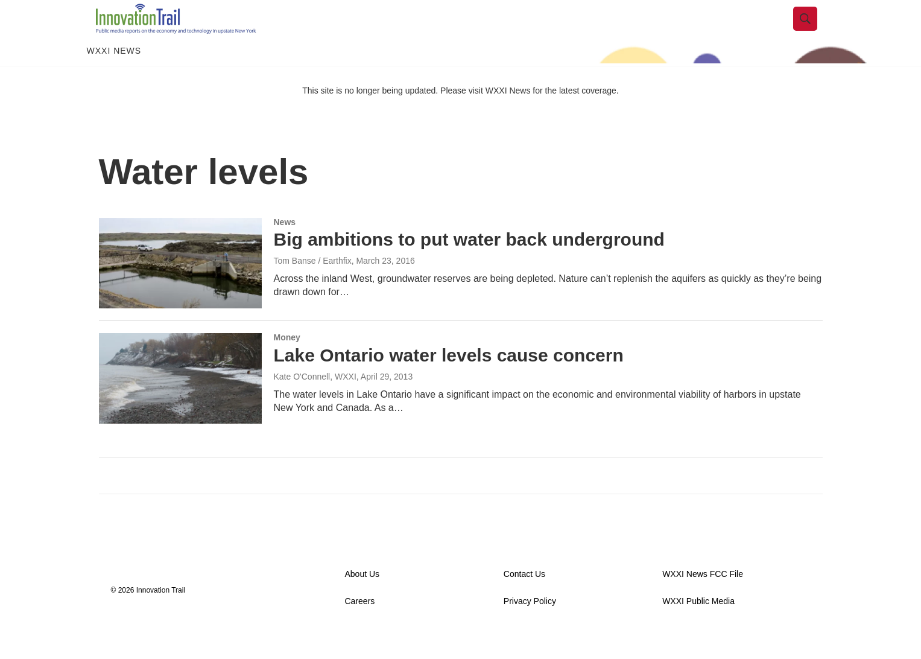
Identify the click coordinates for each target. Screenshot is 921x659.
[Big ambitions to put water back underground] (180, 289)
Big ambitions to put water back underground (469, 266)
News (285, 248)
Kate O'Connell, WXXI (315, 402)
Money (287, 363)
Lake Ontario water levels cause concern (449, 381)
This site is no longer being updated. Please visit (394, 116)
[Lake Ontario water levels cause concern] (180, 404)
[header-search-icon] (815, 32)
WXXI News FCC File (702, 600)
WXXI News (114, 77)
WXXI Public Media (698, 627)
